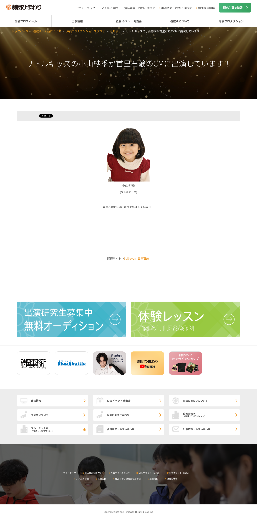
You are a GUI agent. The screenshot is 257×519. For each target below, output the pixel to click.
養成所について (180, 21)
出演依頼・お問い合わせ (176, 8)
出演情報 (77, 21)
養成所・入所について (47, 31)
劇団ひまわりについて (195, 400)
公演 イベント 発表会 (128, 21)
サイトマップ (86, 8)
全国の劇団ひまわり (118, 415)
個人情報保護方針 (93, 472)
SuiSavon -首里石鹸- (137, 258)
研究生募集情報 (233, 7)
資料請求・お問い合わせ (139, 8)
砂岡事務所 (211, 415)
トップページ (20, 31)
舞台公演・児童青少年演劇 (128, 479)
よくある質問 (109, 8)
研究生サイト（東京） (149, 472)
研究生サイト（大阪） (179, 472)
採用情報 (153, 479)
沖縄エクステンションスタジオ (85, 31)
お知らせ (115, 31)
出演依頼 (102, 479)
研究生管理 (172, 479)
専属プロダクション (231, 21)
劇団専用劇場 (206, 8)
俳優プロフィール (26, 21)
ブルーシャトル (59, 429)
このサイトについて (120, 472)
